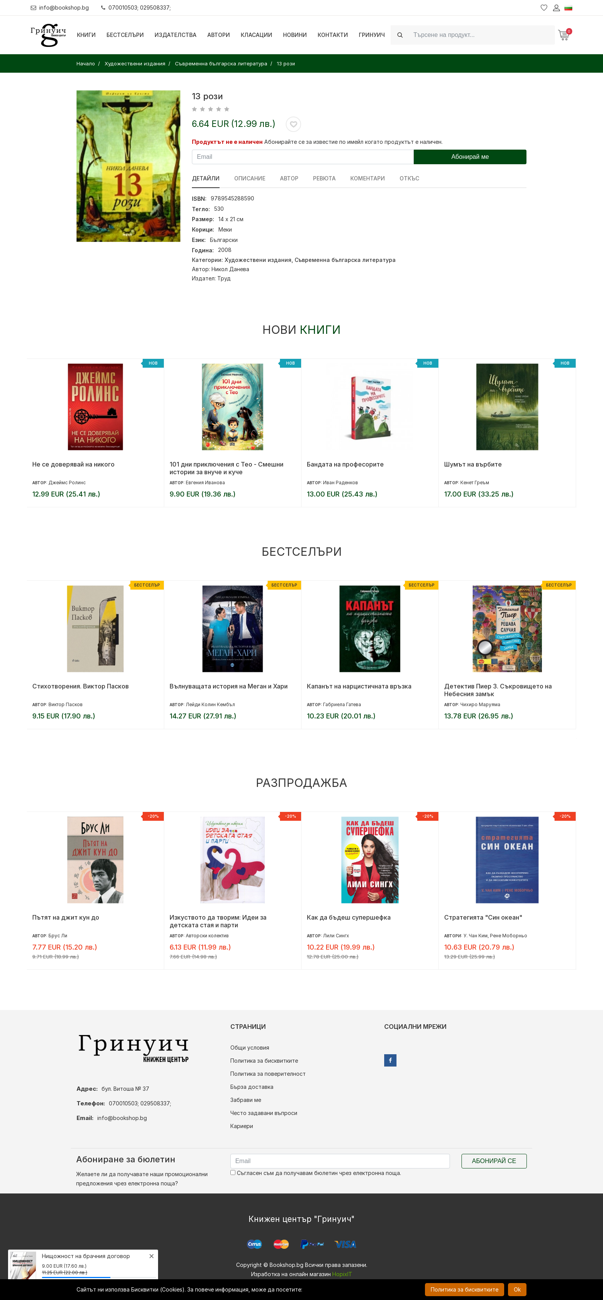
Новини (295, 35)
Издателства (176, 35)
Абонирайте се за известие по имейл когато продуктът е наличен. (353, 141)
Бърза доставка (251, 1086)
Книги (86, 35)
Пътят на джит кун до (65, 917)
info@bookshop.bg (60, 7)
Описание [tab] (249, 178)
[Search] (482, 34)
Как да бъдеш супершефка (349, 917)
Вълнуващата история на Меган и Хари (229, 686)
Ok (517, 1289)
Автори (218, 35)
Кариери (241, 1126)
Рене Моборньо (508, 935)
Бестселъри (125, 35)
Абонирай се (494, 1161)
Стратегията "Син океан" (483, 917)
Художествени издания (258, 260)
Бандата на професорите (345, 464)
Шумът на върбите (473, 464)
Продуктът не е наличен (227, 141)
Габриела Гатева (342, 704)
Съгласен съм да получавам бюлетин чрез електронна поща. (315, 1173)
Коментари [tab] (367, 178)
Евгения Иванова (205, 482)
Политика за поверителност (268, 1073)
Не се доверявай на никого (73, 464)
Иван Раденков (340, 482)
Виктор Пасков (65, 704)
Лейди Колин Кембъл (210, 704)
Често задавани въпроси (263, 1113)
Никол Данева (230, 269)
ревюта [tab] (324, 178)
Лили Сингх (336, 935)
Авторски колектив (207, 935)
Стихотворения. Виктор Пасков (80, 686)
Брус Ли (57, 935)
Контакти (333, 35)
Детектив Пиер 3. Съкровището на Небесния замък (498, 690)
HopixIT (342, 1274)
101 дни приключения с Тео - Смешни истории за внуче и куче (226, 468)
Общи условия (249, 1047)
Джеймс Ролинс (67, 482)
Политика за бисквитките (264, 1060)
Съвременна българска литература (345, 260)
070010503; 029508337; (136, 7)
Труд (224, 278)
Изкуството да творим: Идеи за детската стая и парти (218, 921)
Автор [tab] (289, 178)
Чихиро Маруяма (480, 704)
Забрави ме (245, 1100)
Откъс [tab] (409, 178)
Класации (256, 35)
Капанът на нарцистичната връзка (359, 686)
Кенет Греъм (474, 482)
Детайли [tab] (206, 178)
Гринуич (372, 35)
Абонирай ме (470, 156)
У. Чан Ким (475, 935)
